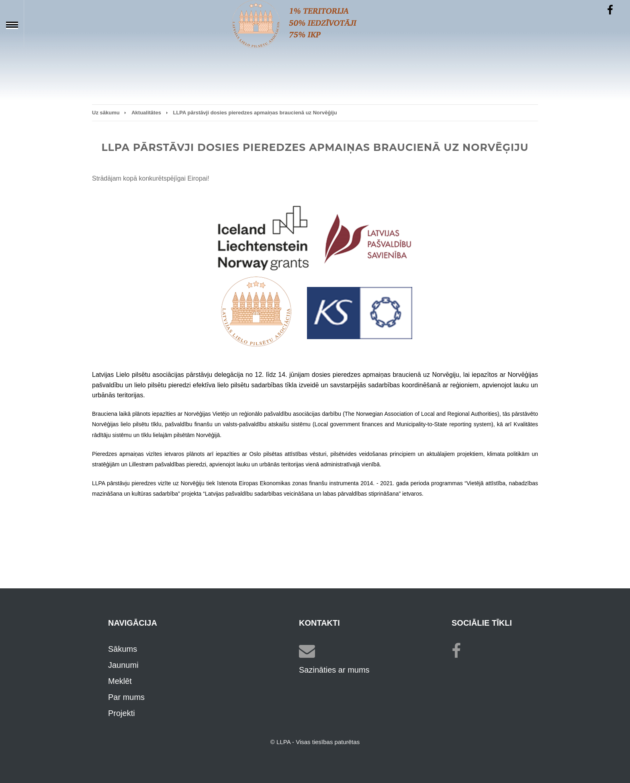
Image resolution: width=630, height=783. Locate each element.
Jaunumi (123, 665)
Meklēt (120, 681)
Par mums (126, 697)
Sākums (122, 649)
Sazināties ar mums (334, 669)
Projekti (121, 713)
